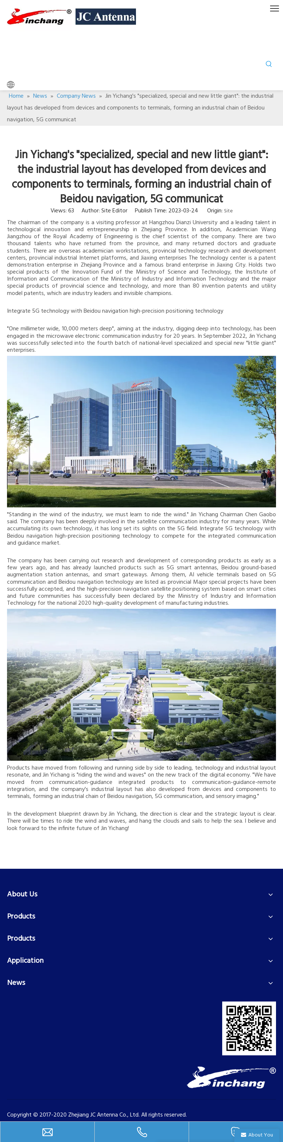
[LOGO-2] (231, 1077)
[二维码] (249, 1028)
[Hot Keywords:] (269, 64)
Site (228, 211)
